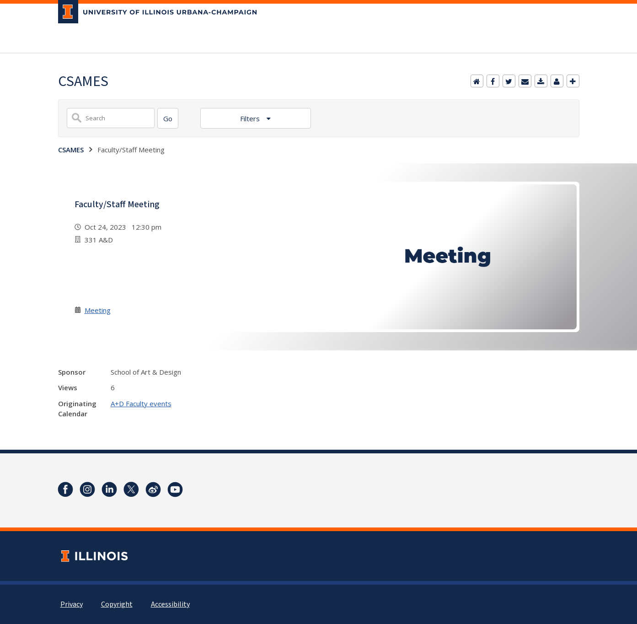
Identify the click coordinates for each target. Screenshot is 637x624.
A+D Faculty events (141, 403)
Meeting (98, 310)
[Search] (167, 118)
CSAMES (71, 149)
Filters (251, 118)
